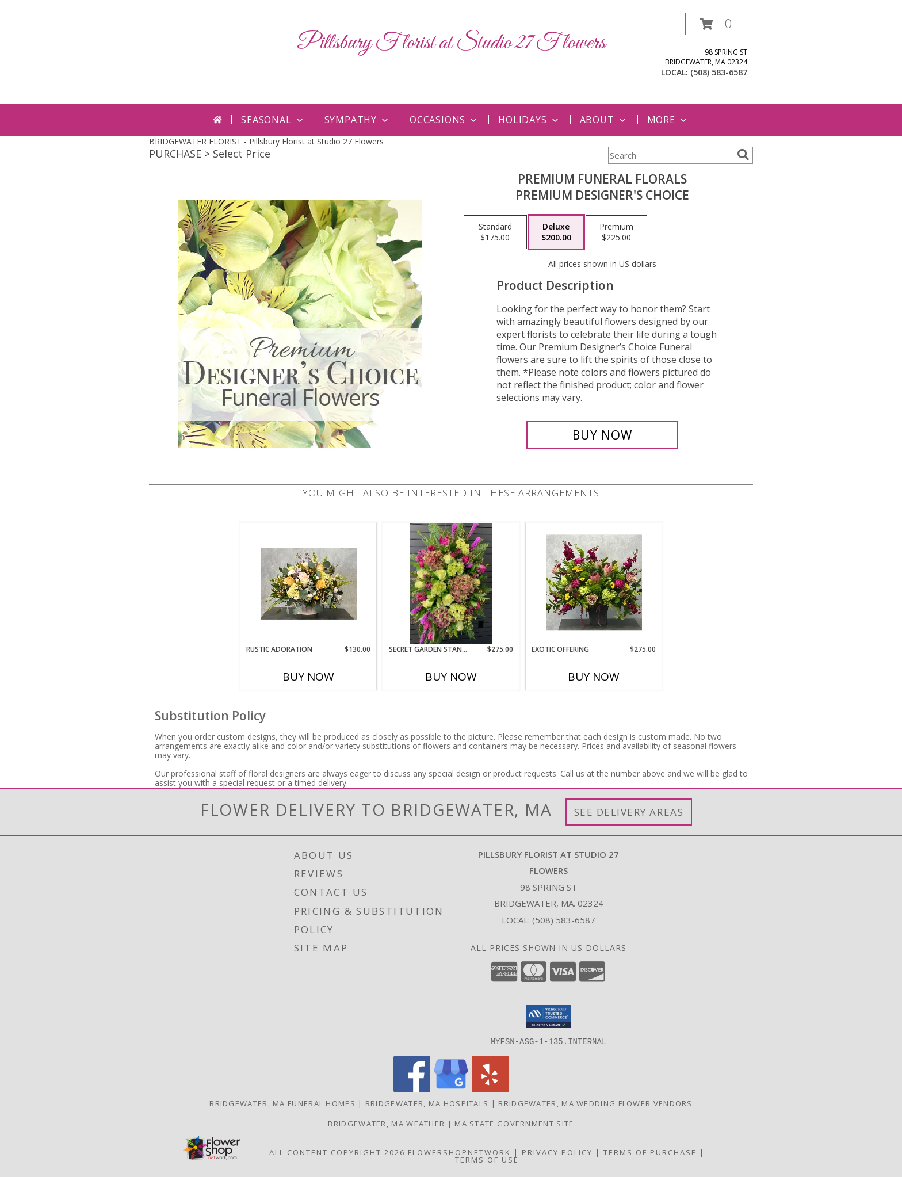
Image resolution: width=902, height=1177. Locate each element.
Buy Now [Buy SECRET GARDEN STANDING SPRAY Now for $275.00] (451, 676)
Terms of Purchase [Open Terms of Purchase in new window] (650, 1152)
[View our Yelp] (490, 1088)
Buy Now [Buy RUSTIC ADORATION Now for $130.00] (308, 676)
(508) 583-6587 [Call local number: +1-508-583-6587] (718, 72)
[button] (716, 24)
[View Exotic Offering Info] (594, 583)
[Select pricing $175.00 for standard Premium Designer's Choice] (495, 232)
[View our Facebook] (411, 1088)
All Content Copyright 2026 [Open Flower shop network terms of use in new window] (337, 1152)
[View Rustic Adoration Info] (309, 584)
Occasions (444, 119)
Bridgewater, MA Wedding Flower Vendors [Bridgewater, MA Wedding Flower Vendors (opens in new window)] (595, 1103)
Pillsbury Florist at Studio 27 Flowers (451, 43)
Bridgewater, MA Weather (386, 1123)
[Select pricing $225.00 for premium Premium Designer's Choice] (616, 232)
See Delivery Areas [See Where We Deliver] (629, 812)
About (604, 119)
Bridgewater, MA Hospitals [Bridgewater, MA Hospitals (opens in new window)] (427, 1103)
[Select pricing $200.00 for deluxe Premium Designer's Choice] (556, 232)
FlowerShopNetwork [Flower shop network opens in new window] (459, 1152)
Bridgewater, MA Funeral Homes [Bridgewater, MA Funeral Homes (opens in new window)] (282, 1103)
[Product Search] (670, 155)
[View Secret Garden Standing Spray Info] (451, 583)
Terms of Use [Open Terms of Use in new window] (487, 1159)
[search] (743, 154)
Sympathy (357, 119)
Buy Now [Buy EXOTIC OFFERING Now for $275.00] (594, 676)
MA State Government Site (514, 1123)
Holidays (529, 119)
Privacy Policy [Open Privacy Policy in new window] (557, 1152)
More (668, 119)
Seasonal (273, 119)
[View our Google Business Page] (451, 1088)
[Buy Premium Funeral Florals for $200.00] (602, 435)
